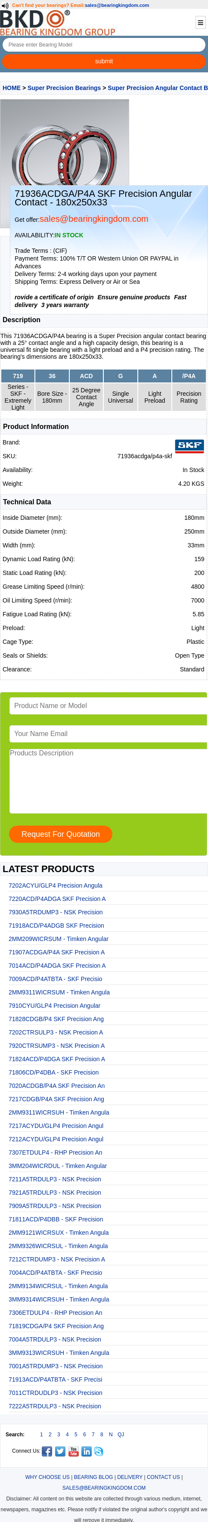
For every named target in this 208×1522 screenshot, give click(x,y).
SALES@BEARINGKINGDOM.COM (104, 1488)
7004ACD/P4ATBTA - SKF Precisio (55, 1272)
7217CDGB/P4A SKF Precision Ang (56, 1099)
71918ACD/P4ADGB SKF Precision (56, 925)
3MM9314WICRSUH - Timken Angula (59, 1299)
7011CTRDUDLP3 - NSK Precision (55, 1392)
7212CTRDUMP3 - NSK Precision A (57, 1259)
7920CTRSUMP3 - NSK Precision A (57, 1045)
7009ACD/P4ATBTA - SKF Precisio (55, 978)
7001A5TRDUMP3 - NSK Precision (56, 1366)
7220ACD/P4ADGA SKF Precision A (57, 898)
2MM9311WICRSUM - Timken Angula (59, 992)
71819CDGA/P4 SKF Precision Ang (56, 1326)
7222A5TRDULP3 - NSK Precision (55, 1406)
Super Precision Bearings (64, 87)
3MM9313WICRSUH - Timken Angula (59, 1352)
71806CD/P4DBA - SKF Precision (54, 1072)
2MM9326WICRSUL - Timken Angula (58, 1245)
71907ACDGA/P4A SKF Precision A (57, 952)
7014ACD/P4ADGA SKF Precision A (57, 965)
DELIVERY (130, 1477)
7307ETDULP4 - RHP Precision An (55, 1152)
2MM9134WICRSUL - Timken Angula (58, 1286)
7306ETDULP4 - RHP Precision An (55, 1312)
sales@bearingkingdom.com (117, 5)
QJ (121, 1435)
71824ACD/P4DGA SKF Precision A (57, 1059)
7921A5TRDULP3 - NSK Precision (55, 1192)
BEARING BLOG (93, 1477)
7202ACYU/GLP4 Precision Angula (55, 885)
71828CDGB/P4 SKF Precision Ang (56, 1019)
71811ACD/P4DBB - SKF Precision (56, 1219)
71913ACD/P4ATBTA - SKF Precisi (55, 1379)
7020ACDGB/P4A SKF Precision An (57, 1085)
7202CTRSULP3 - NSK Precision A (56, 1032)
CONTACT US (163, 1477)
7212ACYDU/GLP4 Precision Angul (56, 1139)
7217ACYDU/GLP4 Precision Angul (56, 1125)
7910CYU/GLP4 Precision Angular (54, 1005)
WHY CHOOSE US (47, 1477)
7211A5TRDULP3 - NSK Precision (55, 1179)
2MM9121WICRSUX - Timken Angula (59, 1232)
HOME (12, 87)
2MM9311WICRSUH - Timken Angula (59, 1112)
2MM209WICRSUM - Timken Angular (59, 938)
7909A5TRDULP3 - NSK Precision (55, 1205)
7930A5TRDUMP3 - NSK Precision (56, 912)
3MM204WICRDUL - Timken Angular (58, 1165)
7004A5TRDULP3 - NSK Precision (55, 1339)
